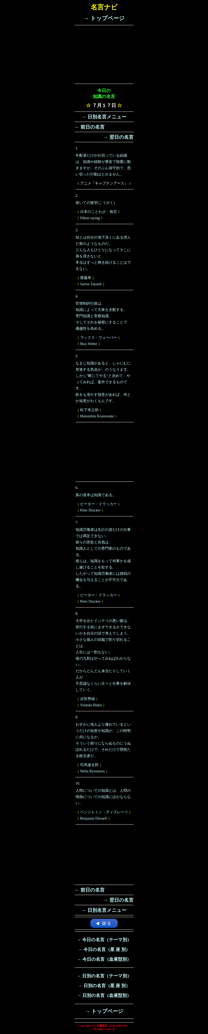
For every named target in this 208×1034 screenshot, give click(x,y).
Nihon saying (90, 218)
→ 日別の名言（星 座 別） (104, 985)
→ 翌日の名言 (118, 137)
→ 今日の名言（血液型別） (104, 959)
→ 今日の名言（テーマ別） (104, 939)
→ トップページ (104, 18)
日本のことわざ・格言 (98, 212)
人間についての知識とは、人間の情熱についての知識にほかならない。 (103, 796)
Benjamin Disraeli (93, 818)
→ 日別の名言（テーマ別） (104, 975)
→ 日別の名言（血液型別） (104, 995)
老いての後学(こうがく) (95, 203)
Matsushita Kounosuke (97, 416)
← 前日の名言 (90, 127)
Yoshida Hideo (91, 705)
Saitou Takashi (91, 284)
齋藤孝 (85, 278)
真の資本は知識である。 (96, 495)
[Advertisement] (104, 54)
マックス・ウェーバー (98, 337)
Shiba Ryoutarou (92, 771)
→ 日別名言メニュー (104, 117)
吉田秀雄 (87, 699)
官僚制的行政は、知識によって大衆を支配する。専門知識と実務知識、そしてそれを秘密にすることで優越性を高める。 (101, 315)
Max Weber (88, 344)
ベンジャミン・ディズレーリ (104, 812)
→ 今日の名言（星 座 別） (104, 949)
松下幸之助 (89, 410)
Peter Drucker (90, 510)
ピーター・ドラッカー (98, 504)
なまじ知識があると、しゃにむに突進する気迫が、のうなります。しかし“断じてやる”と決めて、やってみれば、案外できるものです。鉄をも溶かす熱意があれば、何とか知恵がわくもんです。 (103, 382)
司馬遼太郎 (89, 765)
